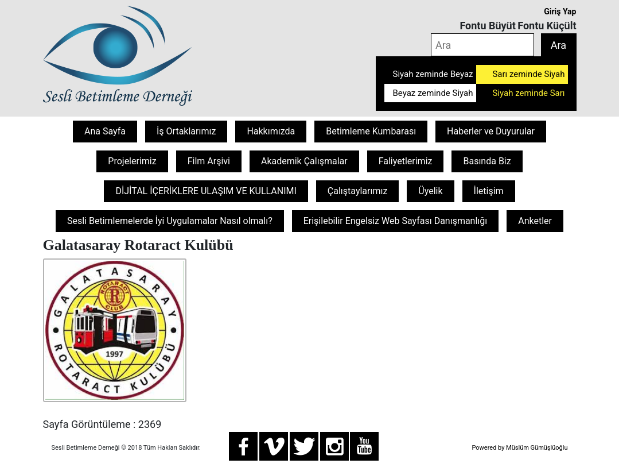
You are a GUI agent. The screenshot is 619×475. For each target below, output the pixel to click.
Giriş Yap (560, 11)
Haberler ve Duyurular (491, 131)
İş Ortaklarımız (186, 131)
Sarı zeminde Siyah (528, 74)
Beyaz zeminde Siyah (433, 93)
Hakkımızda (271, 131)
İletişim (489, 191)
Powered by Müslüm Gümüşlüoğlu (519, 447)
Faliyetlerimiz (406, 161)
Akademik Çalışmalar (304, 161)
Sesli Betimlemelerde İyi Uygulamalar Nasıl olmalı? (169, 220)
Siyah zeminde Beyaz (433, 74)
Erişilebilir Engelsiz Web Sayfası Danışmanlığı (395, 220)
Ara (558, 45)
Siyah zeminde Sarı (528, 93)
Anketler (535, 220)
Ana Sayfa (105, 131)
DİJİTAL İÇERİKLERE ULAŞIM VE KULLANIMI (205, 191)
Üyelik (430, 191)
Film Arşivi (209, 161)
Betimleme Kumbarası (371, 131)
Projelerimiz (132, 161)
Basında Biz (487, 161)
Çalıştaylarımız (358, 191)
